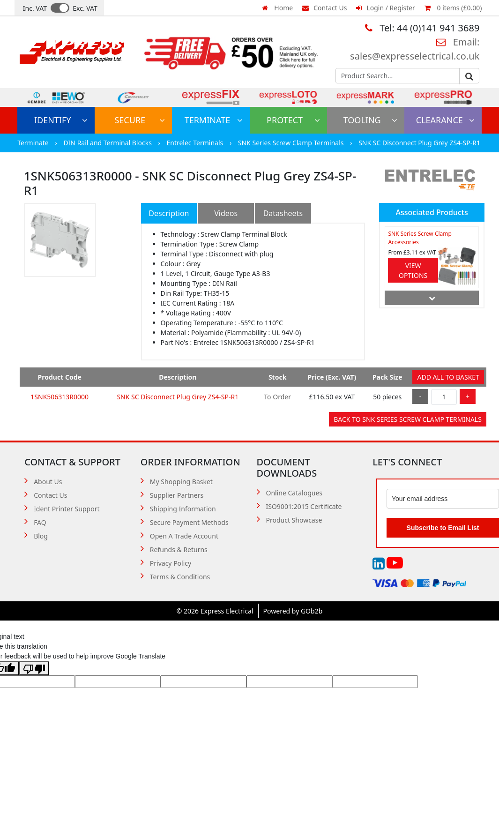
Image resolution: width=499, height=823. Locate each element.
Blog (41, 535)
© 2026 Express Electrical (215, 610)
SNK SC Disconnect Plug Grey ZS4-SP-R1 (419, 142)
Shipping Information (183, 508)
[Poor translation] (34, 668)
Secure (139, 120)
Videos (226, 213)
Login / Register (385, 7)
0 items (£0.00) (453, 7)
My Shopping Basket (181, 481)
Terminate (214, 120)
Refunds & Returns (179, 549)
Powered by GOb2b (293, 610)
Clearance (445, 120)
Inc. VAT (35, 8)
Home (277, 7)
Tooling (370, 120)
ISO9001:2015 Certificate (304, 506)
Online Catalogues (294, 492)
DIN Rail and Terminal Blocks (108, 142)
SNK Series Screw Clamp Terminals (291, 142)
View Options (413, 270)
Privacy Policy (170, 563)
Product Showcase (294, 520)
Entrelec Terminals (195, 142)
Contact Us (324, 7)
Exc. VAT (85, 8)
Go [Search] (469, 76)
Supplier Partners (176, 495)
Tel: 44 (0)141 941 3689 (422, 28)
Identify (61, 120)
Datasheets (283, 213)
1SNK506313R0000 (59, 396)
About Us (48, 481)
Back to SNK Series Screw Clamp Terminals (408, 419)
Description (169, 213)
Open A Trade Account (184, 535)
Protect (293, 120)
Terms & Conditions (180, 576)
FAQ (40, 522)
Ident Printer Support (66, 508)
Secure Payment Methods (189, 522)
